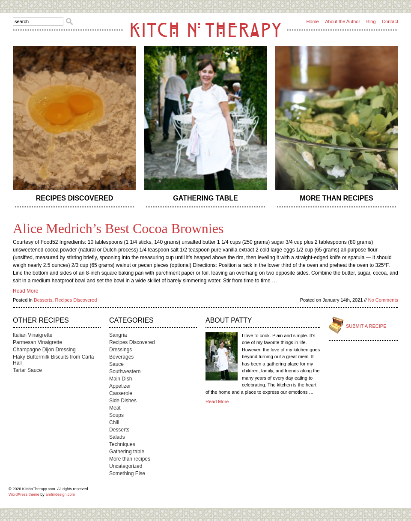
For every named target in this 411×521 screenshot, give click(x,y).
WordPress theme (24, 494)
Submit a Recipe (366, 326)
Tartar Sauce (27, 370)
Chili (114, 422)
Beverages (121, 357)
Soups (116, 415)
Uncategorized (125, 466)
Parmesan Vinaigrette (37, 342)
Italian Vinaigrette (33, 335)
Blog (371, 21)
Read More (25, 291)
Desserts (43, 299)
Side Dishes (123, 401)
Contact (390, 21)
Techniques (122, 444)
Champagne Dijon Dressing (44, 350)
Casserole (120, 393)
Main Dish (120, 379)
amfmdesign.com (60, 494)
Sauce (116, 364)
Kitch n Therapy (205, 30)
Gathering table (205, 198)
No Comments (383, 299)
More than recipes (336, 198)
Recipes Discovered (74, 198)
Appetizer (120, 386)
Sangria (118, 335)
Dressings (120, 350)
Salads (117, 437)
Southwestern (124, 371)
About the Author (342, 21)
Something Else (127, 473)
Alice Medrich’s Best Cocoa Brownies (118, 228)
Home (312, 21)
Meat (115, 408)
